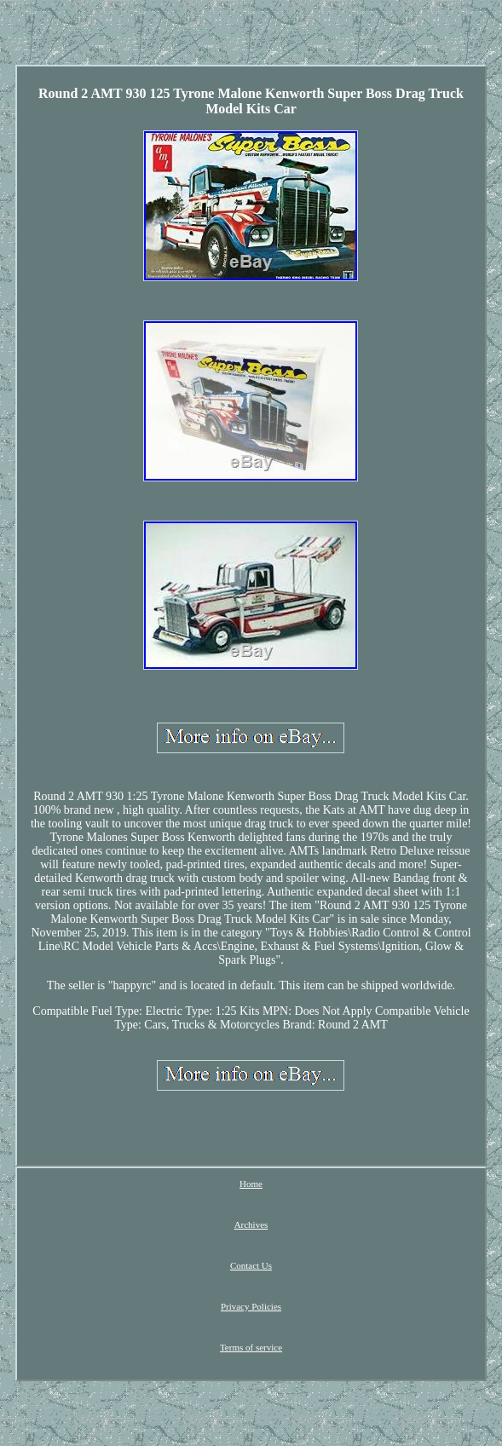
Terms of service (251, 1347)
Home (251, 1183)
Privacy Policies (251, 1306)
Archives (251, 1224)
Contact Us (251, 1265)
